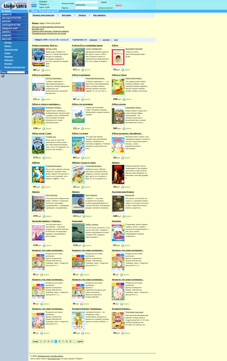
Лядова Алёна (51, 49)
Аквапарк (116, 221)
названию (93, 40)
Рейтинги (8, 60)
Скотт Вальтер (51, 195)
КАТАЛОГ (6, 21)
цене (116, 40)
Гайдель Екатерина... (54, 78)
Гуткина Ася (51, 137)
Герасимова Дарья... (133, 107)
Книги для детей (53, 23)
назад (35, 341)
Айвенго (116, 163)
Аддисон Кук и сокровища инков (87, 45)
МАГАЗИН (6, 39)
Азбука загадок (119, 104)
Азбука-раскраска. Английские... (127, 133)
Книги (42, 23)
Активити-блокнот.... (121, 309)
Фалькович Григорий (133, 49)
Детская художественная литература (48, 27)
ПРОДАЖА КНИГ (10, 28)
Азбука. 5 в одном (80, 133)
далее (80, 341)
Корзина (8, 64)
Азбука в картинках (41, 75)
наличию (106, 40)
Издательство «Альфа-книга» (50, 356)
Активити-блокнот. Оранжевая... (87, 309)
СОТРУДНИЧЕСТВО (11, 25)
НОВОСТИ (7, 14)
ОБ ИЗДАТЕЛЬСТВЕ (11, 18)
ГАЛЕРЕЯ (6, 35)
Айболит (36, 163)
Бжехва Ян (129, 195)
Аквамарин (77, 221)
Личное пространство (14, 67)
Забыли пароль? (106, 8)
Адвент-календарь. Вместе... (45, 45)
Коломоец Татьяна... (54, 107)
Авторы (8, 42)
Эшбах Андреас (92, 224)
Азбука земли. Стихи (41, 133)
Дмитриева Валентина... (95, 78)
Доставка (66, 15)
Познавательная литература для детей (49, 33)
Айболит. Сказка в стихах (84, 163)
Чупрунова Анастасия (134, 312)
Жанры (7, 46)
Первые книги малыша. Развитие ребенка (50, 31)
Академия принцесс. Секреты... (46, 221)
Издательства (11, 49)
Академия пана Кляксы (123, 192)
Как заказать (99, 15)
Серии (7, 53)
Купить (47, 70)
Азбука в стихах (119, 75)
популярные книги (53, 359)
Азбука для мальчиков (82, 104)
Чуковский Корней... (54, 166)
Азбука (115, 45)
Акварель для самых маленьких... (48, 250)
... (74, 341)
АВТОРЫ (6, 32)
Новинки (8, 57)
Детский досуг (38, 29)
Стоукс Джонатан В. (94, 49)
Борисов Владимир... (133, 78)
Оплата (82, 15)
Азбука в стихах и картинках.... (46, 104)
